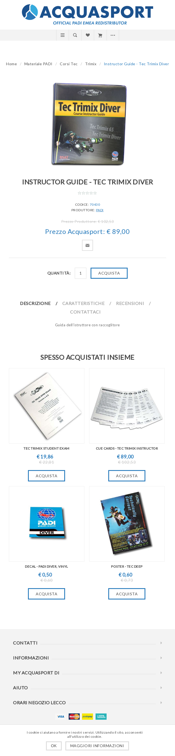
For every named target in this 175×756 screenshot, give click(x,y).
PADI (100, 210)
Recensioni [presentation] (130, 303)
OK (54, 746)
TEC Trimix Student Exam (47, 448)
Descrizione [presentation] (35, 303)
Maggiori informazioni (97, 745)
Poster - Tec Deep (127, 566)
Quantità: (59, 273)
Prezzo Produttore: (79, 221)
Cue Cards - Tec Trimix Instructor (127, 448)
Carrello (100, 35)
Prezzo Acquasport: (75, 232)
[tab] (40, 303)
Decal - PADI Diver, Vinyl (46, 566)
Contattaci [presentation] (85, 311)
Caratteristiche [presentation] (83, 303)
